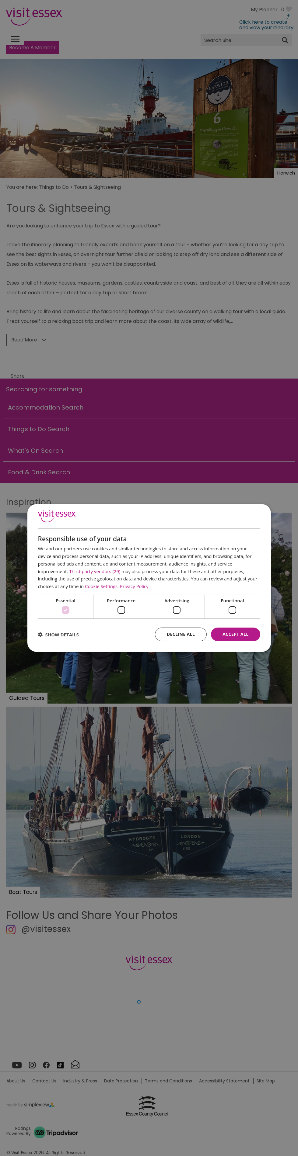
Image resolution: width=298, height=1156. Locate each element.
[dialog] (149, 578)
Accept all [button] (235, 634)
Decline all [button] (181, 634)
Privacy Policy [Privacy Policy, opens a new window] (134, 586)
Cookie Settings (101, 586)
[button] (58, 634)
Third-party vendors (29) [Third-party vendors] (94, 571)
